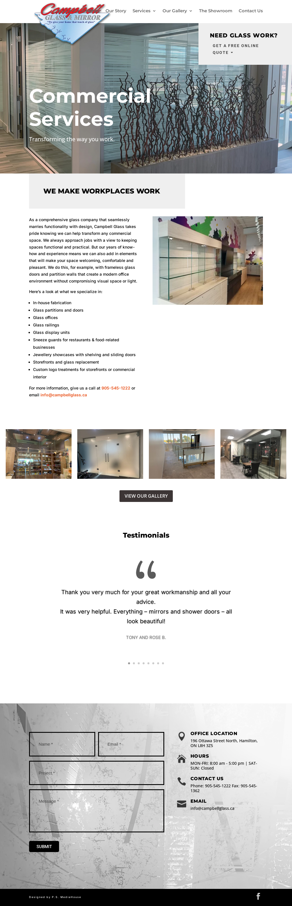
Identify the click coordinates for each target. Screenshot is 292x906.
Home (92, 10)
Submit (44, 846)
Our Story (116, 10)
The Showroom (215, 10)
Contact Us (251, 10)
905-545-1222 (116, 388)
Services (142, 10)
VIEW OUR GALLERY (146, 496)
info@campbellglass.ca (63, 394)
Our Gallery (175, 10)
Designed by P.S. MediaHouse (55, 897)
